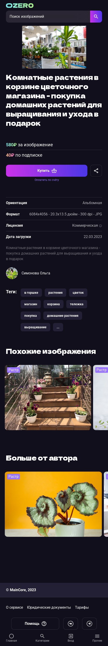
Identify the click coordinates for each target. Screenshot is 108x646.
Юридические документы (49, 607)
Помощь (36, 623)
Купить (47, 203)
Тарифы (82, 607)
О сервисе (14, 607)
